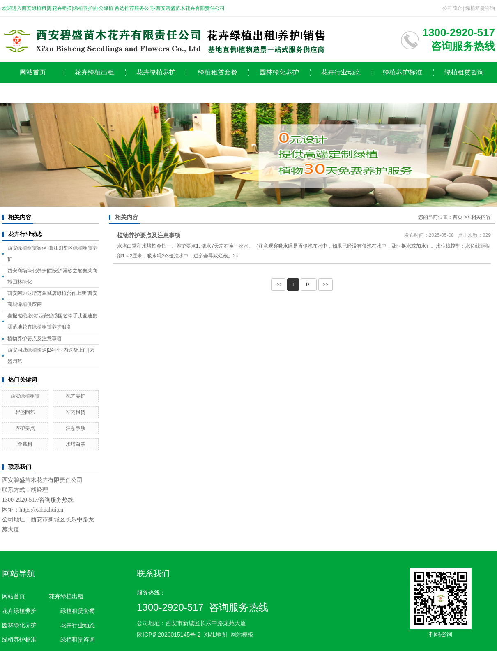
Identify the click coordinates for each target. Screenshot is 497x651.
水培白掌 (75, 444)
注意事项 (75, 428)
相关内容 (481, 217)
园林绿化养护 (279, 72)
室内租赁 (75, 412)
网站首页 (33, 72)
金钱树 (25, 444)
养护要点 (25, 428)
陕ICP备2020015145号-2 (169, 634)
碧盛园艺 (25, 412)
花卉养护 (75, 396)
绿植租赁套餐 (217, 72)
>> (326, 284)
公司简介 (452, 8)
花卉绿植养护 (156, 72)
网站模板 (241, 634)
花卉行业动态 (341, 72)
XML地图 (215, 634)
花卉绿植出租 (94, 72)
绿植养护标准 (402, 72)
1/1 (308, 284)
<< (278, 284)
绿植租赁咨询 (480, 8)
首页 (457, 217)
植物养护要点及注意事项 (34, 338)
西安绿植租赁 (25, 396)
